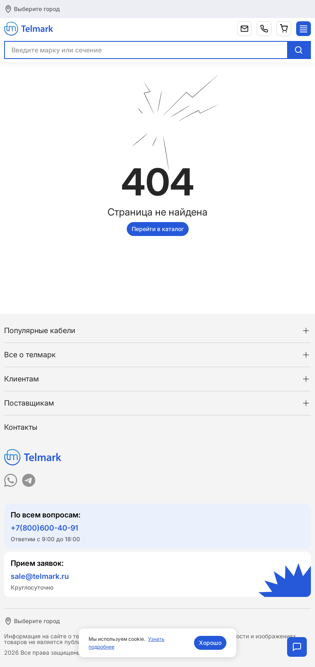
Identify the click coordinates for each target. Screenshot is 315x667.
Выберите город (37, 8)
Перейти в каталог (158, 228)
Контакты (20, 427)
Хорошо (210, 642)
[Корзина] (283, 28)
